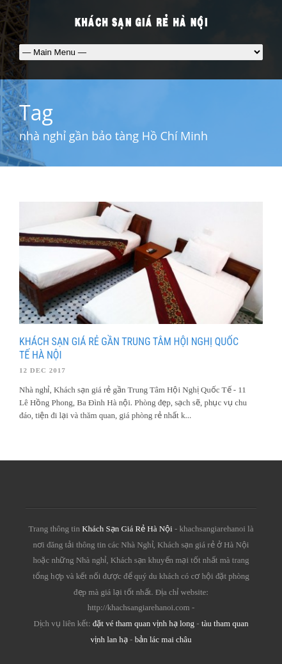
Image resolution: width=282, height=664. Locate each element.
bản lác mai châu (163, 639)
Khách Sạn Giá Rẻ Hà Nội (127, 528)
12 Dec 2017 (42, 370)
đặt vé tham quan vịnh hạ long (143, 623)
